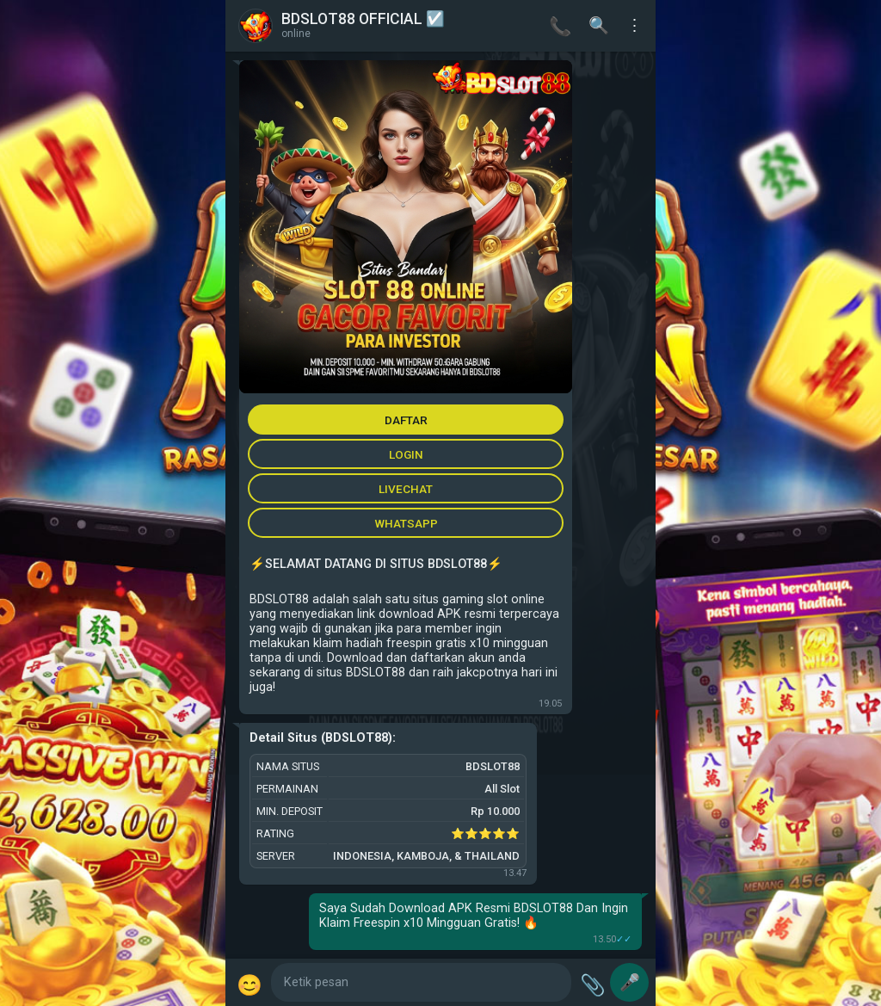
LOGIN (406, 454)
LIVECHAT (406, 489)
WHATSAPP (406, 523)
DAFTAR (406, 420)
